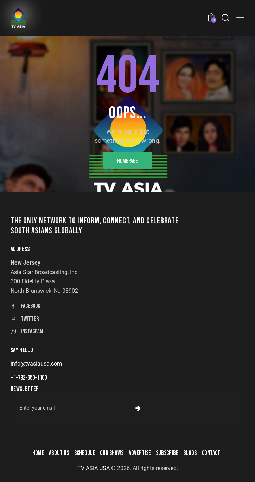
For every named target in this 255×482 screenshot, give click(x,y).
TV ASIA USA (93, 468)
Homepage (127, 161)
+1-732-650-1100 (29, 377)
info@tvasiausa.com (36, 363)
